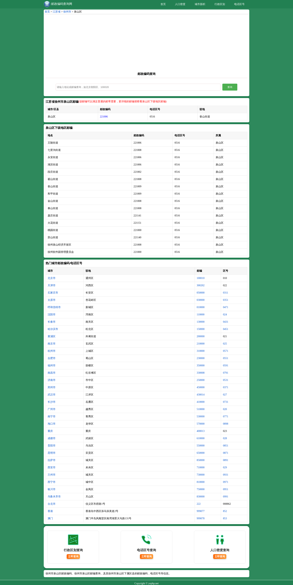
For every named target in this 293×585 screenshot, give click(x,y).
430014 (201, 394)
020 (225, 409)
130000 (201, 321)
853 (225, 518)
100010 (201, 278)
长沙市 (51, 402)
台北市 (51, 503)
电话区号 (239, 4)
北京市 (51, 278)
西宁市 (51, 482)
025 (225, 343)
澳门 (50, 518)
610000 (201, 438)
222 (199, 503)
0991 (225, 496)
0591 (225, 365)
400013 (201, 431)
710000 (201, 467)
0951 (225, 489)
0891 (225, 460)
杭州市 (51, 351)
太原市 (51, 300)
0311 (225, 292)
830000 (201, 496)
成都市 (51, 438)
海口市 (51, 423)
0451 (225, 329)
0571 (225, 351)
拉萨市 (51, 460)
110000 (200, 314)
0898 (225, 423)
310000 (201, 351)
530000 (201, 416)
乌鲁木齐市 (54, 496)
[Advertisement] (146, 42)
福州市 (51, 365)
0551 (225, 358)
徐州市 (67, 11)
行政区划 (220, 4)
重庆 (50, 431)
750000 (201, 489)
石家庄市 (53, 292)
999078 (201, 518)
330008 (201, 372)
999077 (201, 511)
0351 (225, 300)
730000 (201, 474)
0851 (225, 445)
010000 (201, 307)
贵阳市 (51, 445)
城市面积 (200, 4)
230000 (201, 358)
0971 (225, 482)
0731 (225, 402)
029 (225, 467)
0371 (225, 387)
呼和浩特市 (54, 307)
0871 (225, 452)
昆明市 (51, 452)
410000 (201, 402)
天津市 (51, 285)
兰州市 (51, 474)
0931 (225, 474)
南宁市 (51, 416)
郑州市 (51, 387)
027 (225, 394)
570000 (201, 423)
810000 (201, 482)
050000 (201, 292)
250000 (201, 380)
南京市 (51, 343)
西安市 (51, 467)
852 (225, 511)
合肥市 (51, 358)
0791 (225, 372)
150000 (201, 329)
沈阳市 (51, 314)
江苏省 (57, 11)
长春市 (51, 321)
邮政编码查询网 (61, 3)
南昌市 (51, 372)
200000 (201, 336)
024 (225, 314)
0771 (225, 416)
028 (225, 438)
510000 (201, 409)
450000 (201, 387)
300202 (201, 285)
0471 (225, 307)
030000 (201, 300)
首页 (163, 4)
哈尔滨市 (53, 329)
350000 (201, 365)
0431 (225, 321)
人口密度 (180, 4)
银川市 (51, 489)
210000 (201, 343)
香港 (50, 511)
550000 (201, 445)
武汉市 (51, 394)
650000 (201, 452)
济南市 (51, 380)
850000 (201, 460)
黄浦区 (51, 336)
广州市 (51, 409)
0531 (225, 380)
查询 (229, 87)
